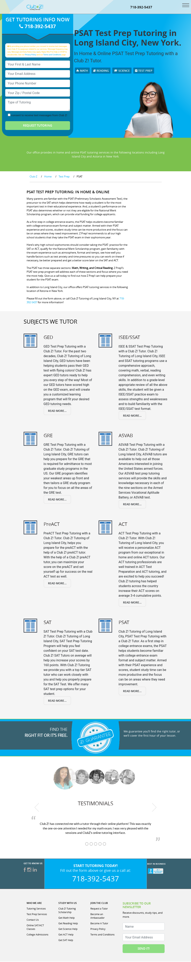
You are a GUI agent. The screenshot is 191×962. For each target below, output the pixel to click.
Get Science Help (67, 929)
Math (82, 71)
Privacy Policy (30, 55)
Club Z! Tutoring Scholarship (67, 910)
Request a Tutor (99, 908)
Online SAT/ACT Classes (35, 927)
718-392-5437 (141, 7)
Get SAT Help (65, 940)
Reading (101, 71)
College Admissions (37, 934)
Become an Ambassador (97, 916)
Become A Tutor (99, 923)
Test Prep (143, 71)
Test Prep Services (37, 914)
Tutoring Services (36, 908)
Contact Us (33, 920)
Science (122, 71)
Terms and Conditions (52, 55)
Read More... (57, 411)
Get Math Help (66, 918)
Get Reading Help (68, 923)
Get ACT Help (65, 934)
